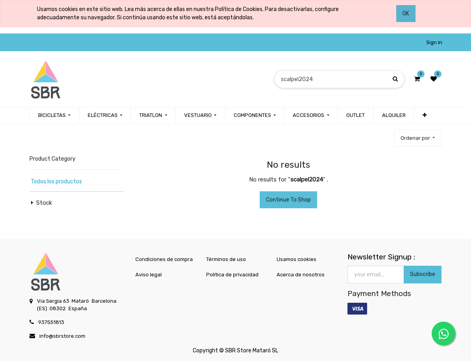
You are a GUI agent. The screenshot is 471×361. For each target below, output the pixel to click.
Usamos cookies (296, 259)
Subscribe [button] (422, 274)
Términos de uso (226, 259)
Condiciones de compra (164, 259)
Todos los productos (56, 181)
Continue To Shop (288, 199)
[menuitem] (355, 115)
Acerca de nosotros (301, 275)
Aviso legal (148, 275)
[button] (424, 115)
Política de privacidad (232, 275)
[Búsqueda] (395, 78)
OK (406, 13)
